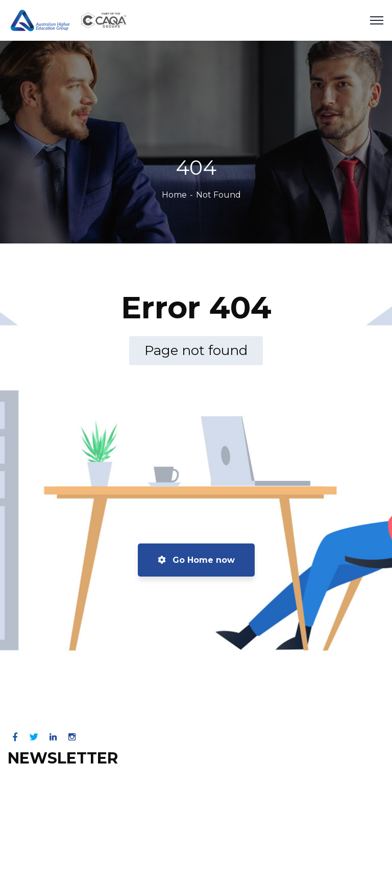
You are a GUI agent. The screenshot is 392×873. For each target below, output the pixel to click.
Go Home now (196, 560)
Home (174, 195)
